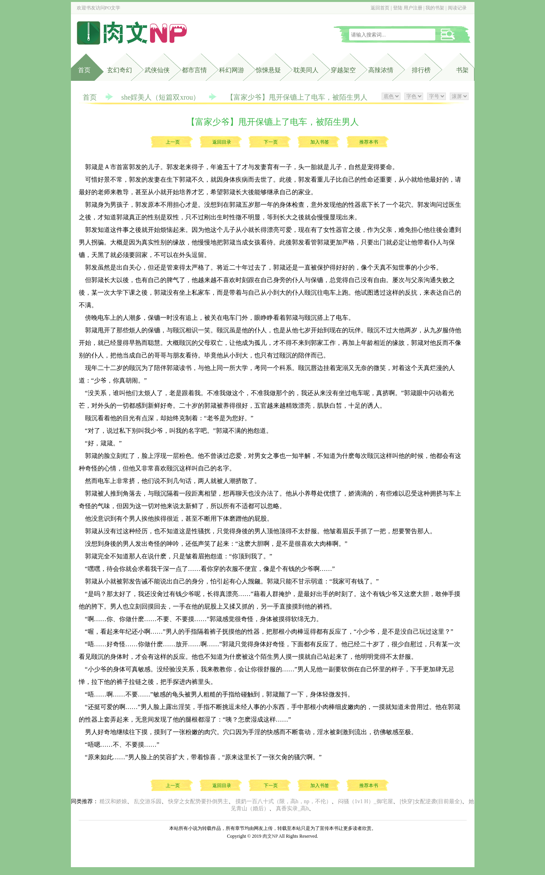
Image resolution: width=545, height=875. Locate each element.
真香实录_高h (292, 808)
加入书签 (319, 142)
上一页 (173, 142)
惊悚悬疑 (268, 70)
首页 (84, 70)
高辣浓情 (380, 70)
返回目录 (221, 142)
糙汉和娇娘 (113, 801)
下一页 (271, 142)
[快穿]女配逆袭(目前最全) (431, 801)
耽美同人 (306, 70)
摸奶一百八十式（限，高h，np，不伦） (283, 801)
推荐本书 (368, 142)
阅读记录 (457, 8)
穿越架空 (343, 70)
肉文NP (270, 836)
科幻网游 (231, 70)
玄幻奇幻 (119, 70)
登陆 (397, 8)
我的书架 (434, 8)
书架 (462, 70)
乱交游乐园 (147, 801)
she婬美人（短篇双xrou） (160, 97)
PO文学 (112, 8)
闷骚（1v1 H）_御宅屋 (365, 801)
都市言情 (194, 70)
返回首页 (380, 8)
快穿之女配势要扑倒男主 (198, 801)
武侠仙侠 (157, 70)
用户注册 (413, 8)
